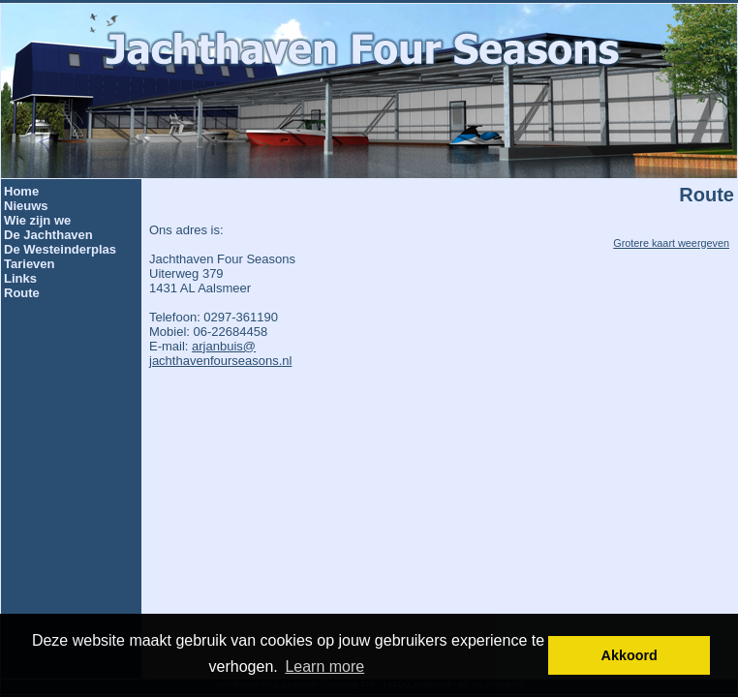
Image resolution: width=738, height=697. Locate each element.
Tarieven (29, 264)
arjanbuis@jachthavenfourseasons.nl (220, 353)
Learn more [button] (324, 666)
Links (20, 278)
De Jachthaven (48, 234)
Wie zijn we (37, 220)
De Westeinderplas (60, 249)
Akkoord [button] (629, 655)
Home (21, 191)
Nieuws (26, 205)
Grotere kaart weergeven (671, 243)
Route (22, 293)
